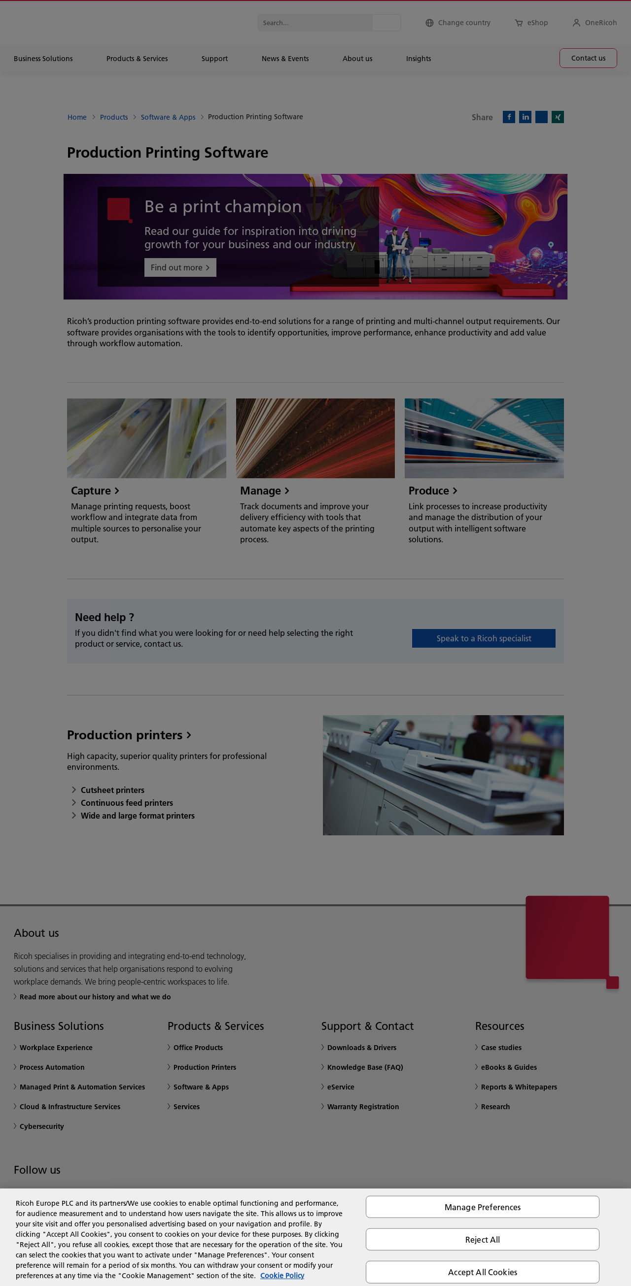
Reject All (482, 1239)
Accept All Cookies (482, 1272)
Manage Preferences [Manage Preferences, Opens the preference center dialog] (483, 1207)
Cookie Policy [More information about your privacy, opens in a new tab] (282, 1275)
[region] (315, 1237)
